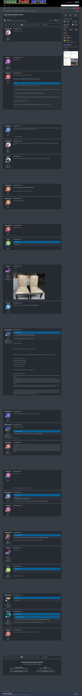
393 (8, 248)
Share (50, 20)
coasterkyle (8, 505)
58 (8, 480)
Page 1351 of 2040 (45, 24)
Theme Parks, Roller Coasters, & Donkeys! (20, 20)
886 (8, 541)
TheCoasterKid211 (8, 492)
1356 (35, 24)
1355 (32, 24)
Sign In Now (45, 671)
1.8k (8, 501)
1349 (16, 24)
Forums (4, 8)
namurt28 (8, 303)
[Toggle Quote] (14, 83)
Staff (13, 8)
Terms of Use (5, 694)
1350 (19, 24)
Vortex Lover (8, 471)
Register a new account (18, 671)
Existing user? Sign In (70, 2)
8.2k (8, 604)
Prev (6, 24)
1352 (24, 24)
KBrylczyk (8, 611)
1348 (14, 24)
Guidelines (8, 8)
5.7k (8, 165)
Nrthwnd (8, 266)
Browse (5, 6)
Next (37, 24)
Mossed (8, 566)
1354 (29, 24)
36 (8, 312)
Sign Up (77, 2)
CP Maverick (8, 73)
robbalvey (9, 19)
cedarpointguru (8, 125)
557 (8, 575)
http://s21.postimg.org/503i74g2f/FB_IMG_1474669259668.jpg (23, 187)
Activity (9, 5)
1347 (11, 24)
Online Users (17, 8)
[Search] (66, 5)
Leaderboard (23, 8)
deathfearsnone (8, 185)
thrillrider (8, 57)
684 (8, 451)
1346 (9, 24)
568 (8, 514)
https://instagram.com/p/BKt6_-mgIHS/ (32, 305)
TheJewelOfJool (8, 225)
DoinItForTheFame (8, 329)
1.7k (8, 420)
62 (8, 194)
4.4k (8, 66)
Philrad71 (8, 156)
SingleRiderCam (8, 532)
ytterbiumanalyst (8, 595)
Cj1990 (8, 239)
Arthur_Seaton (8, 442)
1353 (27, 24)
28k (8, 275)
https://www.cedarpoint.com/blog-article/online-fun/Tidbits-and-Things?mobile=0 (26, 78)
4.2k (8, 620)
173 (8, 234)
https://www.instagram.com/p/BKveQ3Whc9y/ (21, 498)
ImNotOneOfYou (8, 411)
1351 (22, 24)
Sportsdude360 (8, 28)
